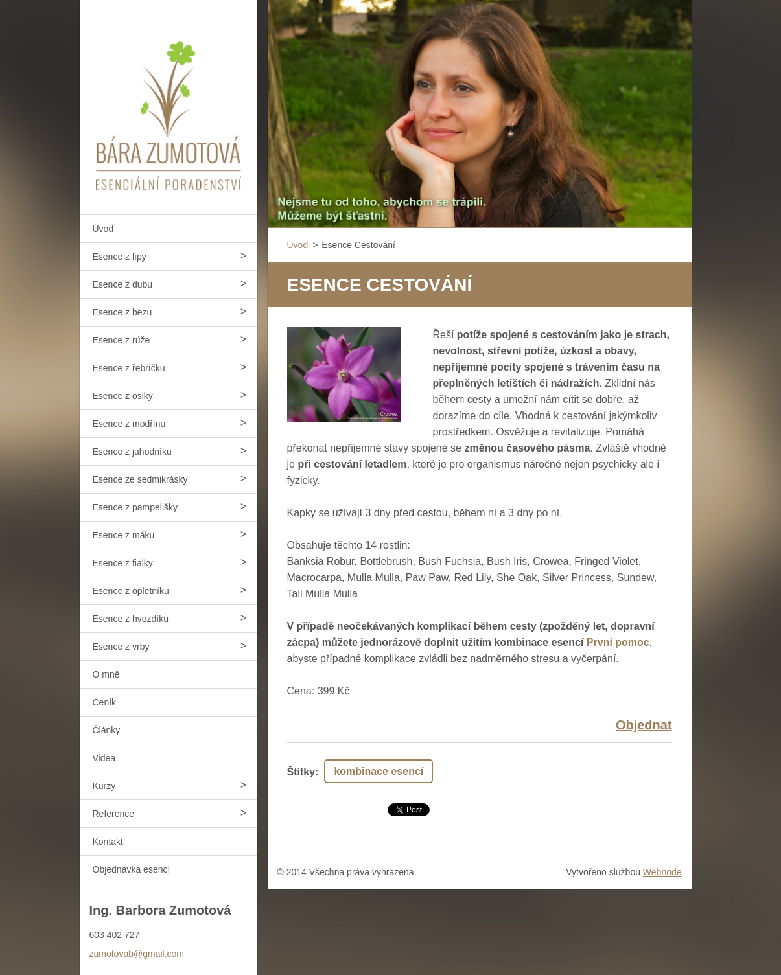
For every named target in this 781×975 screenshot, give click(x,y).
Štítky (301, 771)
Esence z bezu (122, 312)
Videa (104, 758)
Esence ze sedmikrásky (140, 479)
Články (107, 730)
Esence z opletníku (131, 591)
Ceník (105, 702)
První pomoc (618, 642)
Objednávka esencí (131, 869)
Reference (114, 814)
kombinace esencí (378, 771)
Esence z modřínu (129, 424)
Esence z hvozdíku (131, 619)
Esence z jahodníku (132, 451)
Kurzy (104, 786)
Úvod (103, 229)
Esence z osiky (123, 396)
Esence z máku (124, 535)
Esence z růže (121, 340)
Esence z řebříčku (129, 368)
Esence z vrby (121, 646)
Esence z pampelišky (135, 507)
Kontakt (108, 841)
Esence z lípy (119, 256)
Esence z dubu (123, 284)
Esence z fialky (123, 563)
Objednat (644, 725)
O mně (106, 674)
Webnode (662, 872)
